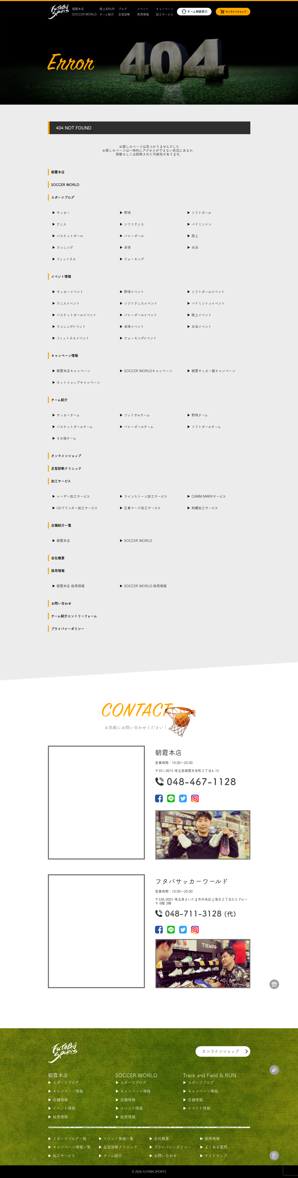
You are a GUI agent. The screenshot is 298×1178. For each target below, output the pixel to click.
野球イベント (134, 291)
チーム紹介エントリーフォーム (74, 616)
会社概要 (58, 558)
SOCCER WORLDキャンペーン (148, 370)
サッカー (63, 212)
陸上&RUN (107, 8)
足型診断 (124, 14)
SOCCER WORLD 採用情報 (145, 586)
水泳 (194, 247)
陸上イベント (201, 315)
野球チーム (199, 415)
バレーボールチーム (139, 426)
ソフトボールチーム (206, 426)
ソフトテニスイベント (140, 303)
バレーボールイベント (140, 315)
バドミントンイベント (208, 303)
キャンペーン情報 (64, 355)
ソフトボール (201, 212)
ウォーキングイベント (140, 338)
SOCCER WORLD (84, 14)
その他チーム (66, 438)
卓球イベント (134, 326)
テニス (61, 224)
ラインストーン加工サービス (145, 496)
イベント (143, 8)
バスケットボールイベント (76, 315)
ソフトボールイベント (208, 291)
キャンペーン (165, 8)
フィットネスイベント (73, 338)
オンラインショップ (66, 455)
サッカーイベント (70, 291)
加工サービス (164, 14)
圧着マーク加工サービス (142, 508)
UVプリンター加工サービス (77, 508)
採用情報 (143, 14)
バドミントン (201, 224)
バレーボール (134, 235)
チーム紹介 (107, 14)
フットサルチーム (137, 415)
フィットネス (66, 259)
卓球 (127, 247)
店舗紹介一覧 (61, 525)
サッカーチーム (68, 415)
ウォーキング (134, 259)
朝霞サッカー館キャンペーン (213, 370)
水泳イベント (201, 326)
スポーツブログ (62, 197)
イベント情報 (61, 276)
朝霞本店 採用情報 (71, 586)
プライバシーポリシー (67, 628)
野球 (127, 212)
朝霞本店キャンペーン (73, 370)
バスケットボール (70, 235)
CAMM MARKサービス (208, 496)
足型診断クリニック (66, 468)
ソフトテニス (134, 224)
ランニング (65, 247)
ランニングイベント (71, 326)
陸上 (194, 235)
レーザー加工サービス (73, 496)
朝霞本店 (78, 8)
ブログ (122, 8)
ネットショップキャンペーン (78, 382)
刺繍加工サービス (204, 508)
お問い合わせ (61, 603)
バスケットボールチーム (75, 426)
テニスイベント (68, 303)
